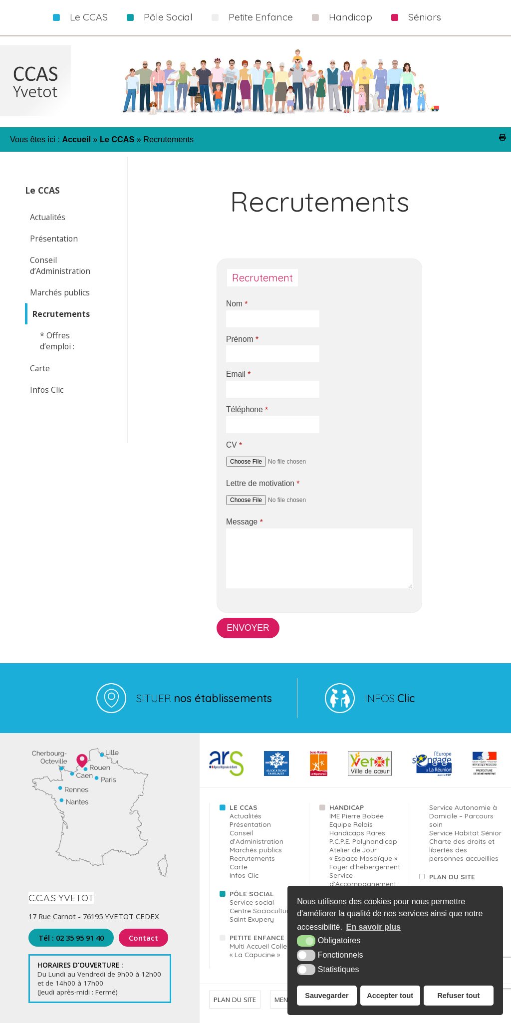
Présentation (54, 238)
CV (234, 445)
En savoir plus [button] (373, 927)
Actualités (47, 217)
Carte (40, 368)
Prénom (242, 339)
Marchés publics (60, 292)
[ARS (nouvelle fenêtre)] (226, 773)
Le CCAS (89, 17)
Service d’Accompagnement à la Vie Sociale (362, 883)
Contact (143, 938)
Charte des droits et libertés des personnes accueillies (464, 849)
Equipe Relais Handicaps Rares (357, 828)
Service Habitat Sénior (465, 832)
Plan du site (452, 876)
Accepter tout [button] (390, 996)
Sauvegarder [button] (326, 996)
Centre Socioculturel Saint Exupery (262, 914)
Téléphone (247, 409)
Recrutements (61, 313)
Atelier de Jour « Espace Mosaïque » (363, 853)
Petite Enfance (261, 17)
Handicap (350, 17)
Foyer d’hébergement (364, 866)
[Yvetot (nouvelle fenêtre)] (369, 773)
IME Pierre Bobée (356, 815)
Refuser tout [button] (458, 996)
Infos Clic (46, 389)
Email (238, 374)
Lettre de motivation (262, 483)
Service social (252, 902)
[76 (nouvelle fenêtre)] (319, 773)
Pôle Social (168, 17)
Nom (237, 303)
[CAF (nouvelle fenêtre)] (276, 773)
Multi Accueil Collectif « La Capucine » (263, 950)
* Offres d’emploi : (57, 341)
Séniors (424, 17)
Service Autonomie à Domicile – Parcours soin (463, 815)
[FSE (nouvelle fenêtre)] (432, 773)
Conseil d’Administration (60, 265)
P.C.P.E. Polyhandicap (363, 841)
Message (244, 521)
